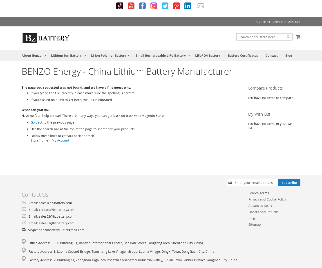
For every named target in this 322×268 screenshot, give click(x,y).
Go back (36, 122)
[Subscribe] (289, 182)
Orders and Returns (263, 212)
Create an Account (286, 22)
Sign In (261, 22)
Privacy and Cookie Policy (267, 199)
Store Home (39, 140)
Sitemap (254, 224)
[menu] (161, 55)
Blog (251, 218)
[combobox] (264, 37)
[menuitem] (32, 55)
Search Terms (258, 193)
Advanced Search (261, 205)
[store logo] (46, 38)
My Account (60, 140)
